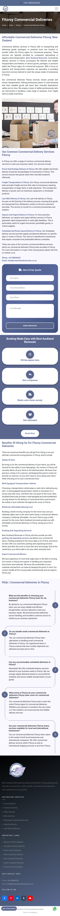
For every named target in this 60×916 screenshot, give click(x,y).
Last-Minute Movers (12, 828)
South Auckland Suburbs (14, 863)
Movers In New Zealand (13, 842)
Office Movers (9, 812)
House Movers (10, 804)
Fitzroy (18, 25)
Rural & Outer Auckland (13, 867)
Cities (11, 25)
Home (4, 25)
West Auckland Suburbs (13, 854)
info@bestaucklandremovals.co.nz (22, 260)
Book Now (30, 433)
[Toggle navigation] (56, 9)
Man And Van (9, 816)
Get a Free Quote (9, 909)
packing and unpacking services (15, 538)
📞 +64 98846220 (30, 3)
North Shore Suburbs (12, 850)
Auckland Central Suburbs (14, 846)
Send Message (30, 326)
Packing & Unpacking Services (16, 820)
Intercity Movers (10, 824)
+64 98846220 (14, 258)
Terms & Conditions (30, 912)
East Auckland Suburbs (13, 859)
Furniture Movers (11, 808)
